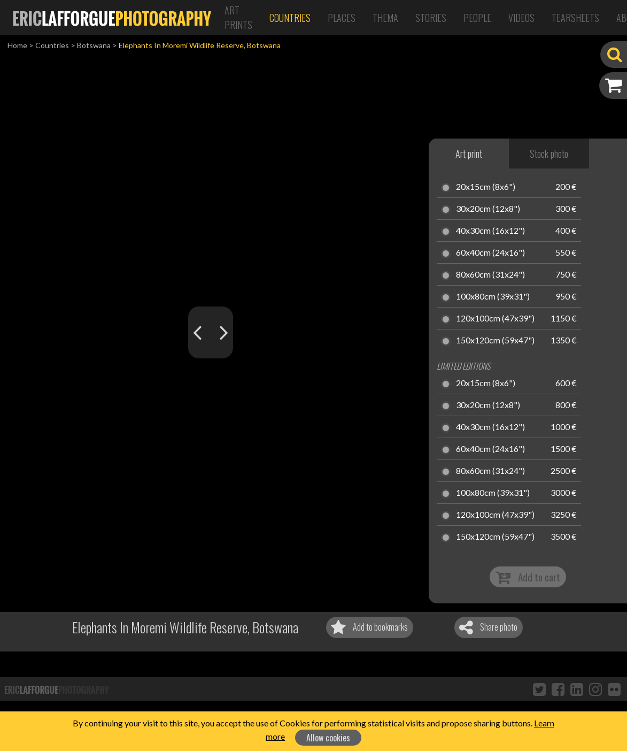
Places (341, 18)
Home (17, 45)
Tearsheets (575, 18)
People (477, 18)
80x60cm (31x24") (490, 275)
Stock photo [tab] (549, 153)
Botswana (94, 45)
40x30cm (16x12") (490, 231)
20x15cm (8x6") (485, 187)
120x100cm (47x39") (495, 319)
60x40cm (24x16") (490, 253)
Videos (521, 18)
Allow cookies (328, 737)
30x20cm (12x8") (488, 209)
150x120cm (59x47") (495, 340)
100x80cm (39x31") (493, 297)
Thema (385, 18)
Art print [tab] (468, 153)
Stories (430, 18)
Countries (290, 18)
